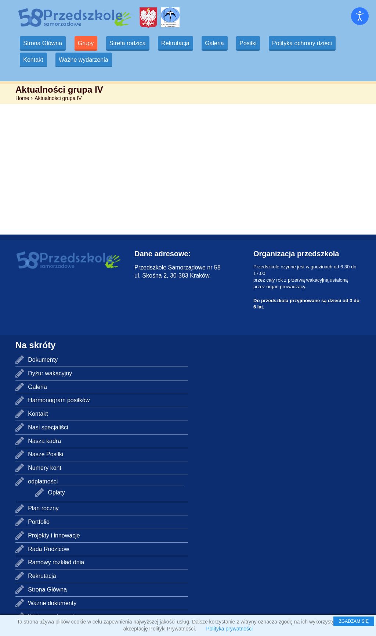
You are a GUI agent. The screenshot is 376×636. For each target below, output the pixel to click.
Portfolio (39, 522)
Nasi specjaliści (48, 427)
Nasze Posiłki (45, 454)
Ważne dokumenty (52, 603)
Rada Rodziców (48, 549)
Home (22, 98)
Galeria (220, 43)
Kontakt (34, 60)
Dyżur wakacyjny (50, 373)
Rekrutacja (180, 43)
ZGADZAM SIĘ (354, 621)
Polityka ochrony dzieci (310, 43)
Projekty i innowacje (54, 535)
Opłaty (56, 492)
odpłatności (43, 481)
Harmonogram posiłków (59, 400)
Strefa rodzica (130, 43)
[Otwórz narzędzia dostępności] (360, 16)
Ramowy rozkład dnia (56, 562)
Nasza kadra (44, 441)
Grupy (88, 43)
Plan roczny (43, 508)
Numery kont (44, 468)
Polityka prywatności (229, 629)
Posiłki (254, 43)
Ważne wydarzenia (85, 60)
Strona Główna (43, 43)
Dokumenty (43, 360)
